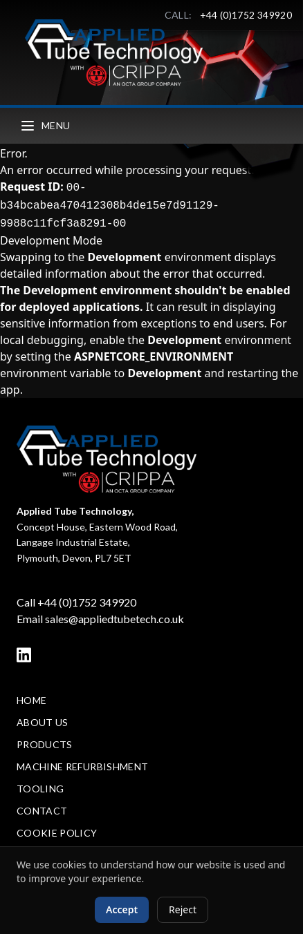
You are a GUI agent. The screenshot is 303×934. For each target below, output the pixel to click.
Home (31, 700)
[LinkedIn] (24, 655)
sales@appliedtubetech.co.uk (114, 618)
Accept (122, 909)
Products (45, 744)
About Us (42, 722)
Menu (44, 125)
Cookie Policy (57, 833)
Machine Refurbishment (82, 766)
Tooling (40, 788)
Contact (42, 811)
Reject (182, 909)
